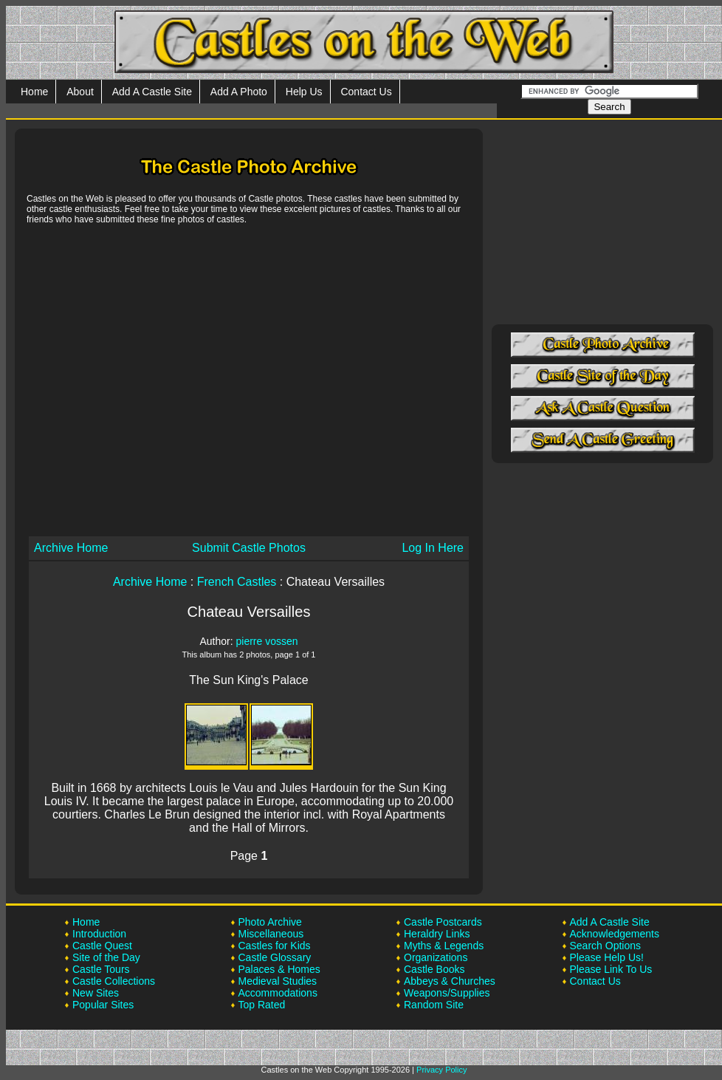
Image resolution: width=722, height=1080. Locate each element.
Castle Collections (113, 981)
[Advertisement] (138, 379)
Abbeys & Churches (449, 981)
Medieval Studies (277, 981)
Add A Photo (238, 92)
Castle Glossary (275, 957)
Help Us (304, 92)
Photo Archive (270, 922)
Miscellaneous (271, 934)
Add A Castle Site (152, 92)
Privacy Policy (441, 1069)
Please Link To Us (611, 969)
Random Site (434, 1005)
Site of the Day (106, 957)
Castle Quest (102, 945)
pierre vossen (266, 641)
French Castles (237, 581)
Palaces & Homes (279, 969)
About (80, 92)
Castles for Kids (274, 945)
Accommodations (277, 993)
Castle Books (434, 969)
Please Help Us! (607, 957)
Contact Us (365, 92)
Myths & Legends (444, 945)
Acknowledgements (614, 934)
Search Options (606, 945)
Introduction (99, 934)
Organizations (435, 957)
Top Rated (262, 1005)
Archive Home (71, 547)
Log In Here (433, 547)
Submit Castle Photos (249, 547)
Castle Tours (101, 969)
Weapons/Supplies (446, 993)
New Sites (95, 993)
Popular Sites (103, 1005)
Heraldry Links (437, 934)
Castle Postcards (443, 922)
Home (34, 92)
